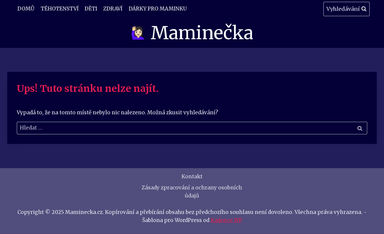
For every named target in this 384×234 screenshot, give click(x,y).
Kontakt (192, 176)
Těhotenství (60, 8)
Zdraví (112, 8)
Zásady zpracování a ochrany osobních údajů (192, 191)
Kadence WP (226, 220)
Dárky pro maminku (158, 8)
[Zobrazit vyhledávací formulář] (346, 9)
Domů (25, 8)
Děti (91, 8)
